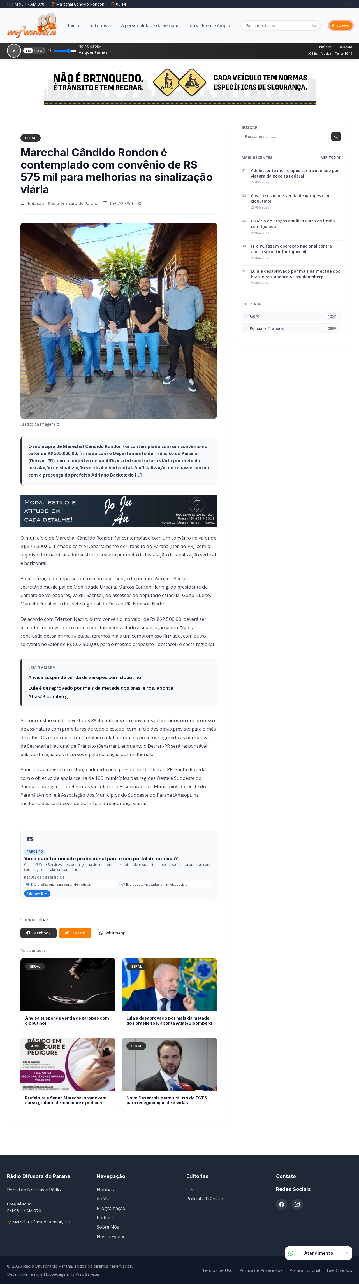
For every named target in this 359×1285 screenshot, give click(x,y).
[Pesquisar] (301, 25)
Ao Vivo (104, 1200)
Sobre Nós (108, 1228)
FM (24, 50)
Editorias (97, 25)
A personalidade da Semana (150, 25)
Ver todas (331, 156)
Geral (30, 136)
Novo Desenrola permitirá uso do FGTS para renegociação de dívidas (166, 1101)
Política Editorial (304, 1271)
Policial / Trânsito (204, 1200)
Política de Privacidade (261, 1271)
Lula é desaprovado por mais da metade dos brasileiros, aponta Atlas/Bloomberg (169, 1021)
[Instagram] (350, 4)
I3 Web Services (85, 1275)
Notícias (105, 1190)
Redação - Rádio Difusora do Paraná (63, 202)
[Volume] (62, 50)
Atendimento (318, 1253)
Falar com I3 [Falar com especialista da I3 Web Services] (39, 892)
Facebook (41, 933)
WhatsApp (124, 933)
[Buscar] (274, 25)
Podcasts (106, 1218)
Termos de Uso (217, 1271)
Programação (111, 1209)
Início (73, 25)
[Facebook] (345, 4)
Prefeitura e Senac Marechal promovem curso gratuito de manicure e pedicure (65, 1101)
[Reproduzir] (12, 50)
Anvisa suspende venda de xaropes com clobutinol (85, 676)
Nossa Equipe (111, 1237)
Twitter (82, 933)
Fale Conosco (339, 1271)
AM (36, 50)
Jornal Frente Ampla (209, 25)
